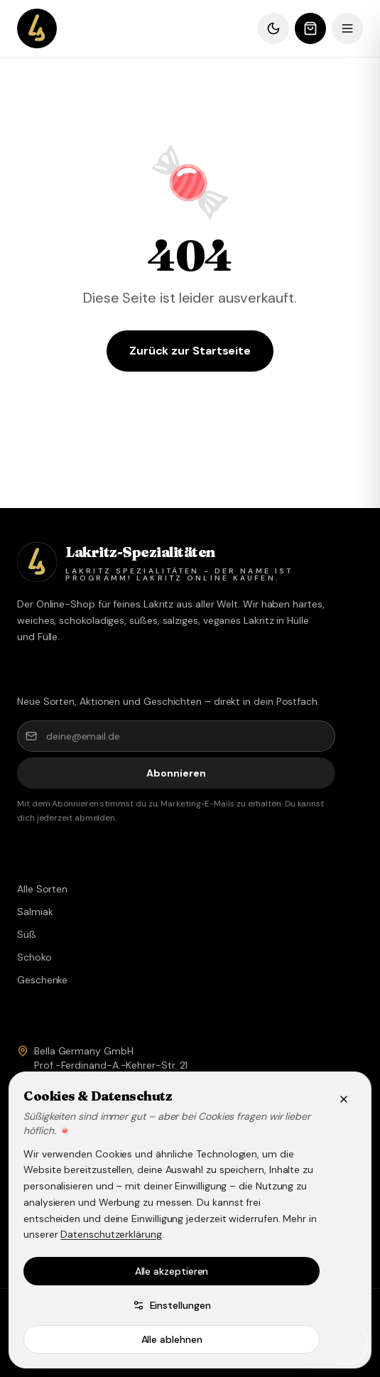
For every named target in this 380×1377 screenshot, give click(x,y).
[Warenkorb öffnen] (310, 28)
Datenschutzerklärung (110, 1234)
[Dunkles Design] (273, 28)
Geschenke (42, 979)
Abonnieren (175, 773)
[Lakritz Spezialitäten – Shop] (37, 28)
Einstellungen (172, 1305)
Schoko (34, 957)
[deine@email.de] (176, 736)
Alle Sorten (42, 888)
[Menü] (347, 28)
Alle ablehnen (171, 1339)
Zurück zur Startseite (190, 350)
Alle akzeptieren (172, 1271)
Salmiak (35, 911)
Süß (26, 934)
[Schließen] (344, 1099)
